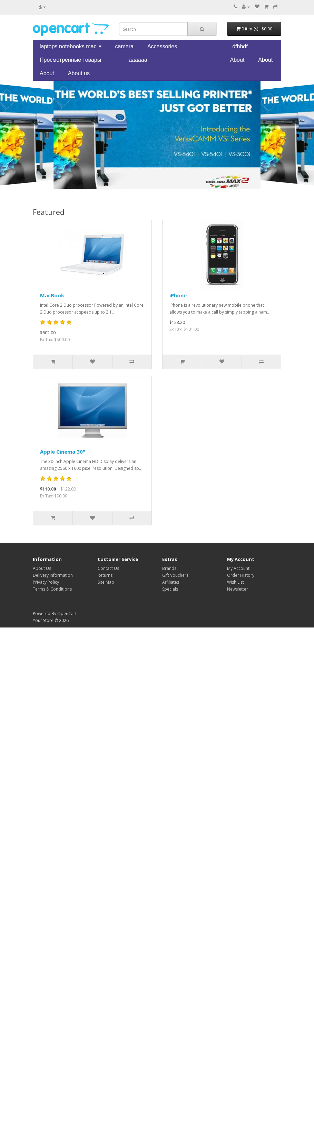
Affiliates (170, 582)
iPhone (178, 295)
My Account (238, 568)
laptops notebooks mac (71, 48)
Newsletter (237, 589)
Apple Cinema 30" (62, 451)
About (237, 60)
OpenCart (67, 613)
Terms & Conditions (52, 589)
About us (79, 73)
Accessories (162, 46)
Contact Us (108, 568)
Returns (105, 575)
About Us (42, 568)
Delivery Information (53, 575)
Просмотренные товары (70, 60)
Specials (170, 589)
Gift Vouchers (175, 575)
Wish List (235, 582)
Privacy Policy (46, 582)
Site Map (106, 582)
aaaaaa (138, 60)
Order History (240, 575)
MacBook (52, 295)
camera (124, 46)
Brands (169, 568)
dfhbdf (239, 46)
